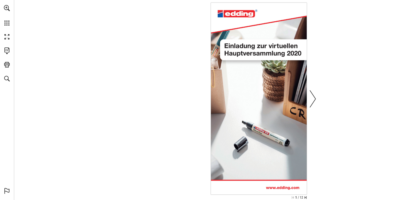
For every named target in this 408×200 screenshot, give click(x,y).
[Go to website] (282, 187)
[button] (7, 8)
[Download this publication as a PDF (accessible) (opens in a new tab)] (7, 51)
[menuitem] (7, 15)
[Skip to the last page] (305, 197)
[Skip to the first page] (293, 197)
